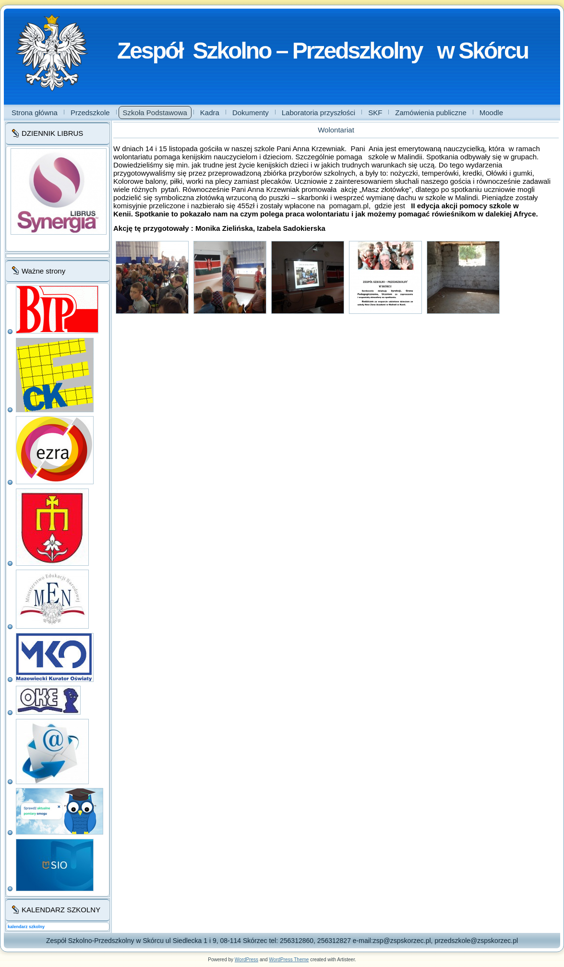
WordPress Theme (289, 959)
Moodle (491, 112)
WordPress (246, 959)
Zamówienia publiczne (430, 112)
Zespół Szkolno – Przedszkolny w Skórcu (322, 50)
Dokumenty (250, 112)
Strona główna (35, 112)
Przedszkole (90, 112)
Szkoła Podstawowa (155, 112)
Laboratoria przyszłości (318, 112)
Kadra (209, 112)
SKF (375, 112)
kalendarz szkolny (26, 926)
